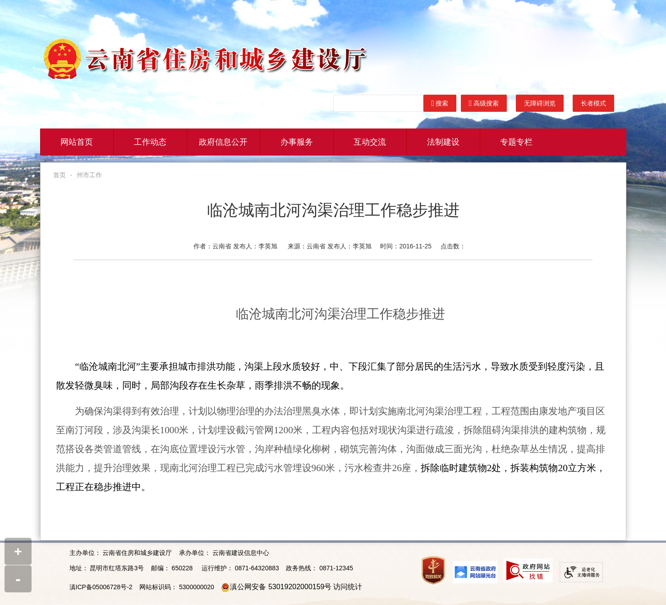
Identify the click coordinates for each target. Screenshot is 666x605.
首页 (59, 175)
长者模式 (593, 103)
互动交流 (370, 142)
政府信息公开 (223, 142)
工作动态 (150, 142)
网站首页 (76, 142)
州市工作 (89, 175)
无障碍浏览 (540, 103)
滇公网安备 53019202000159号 (280, 587)
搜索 (440, 103)
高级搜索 (484, 103)
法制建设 (443, 142)
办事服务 (296, 142)
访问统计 (347, 587)
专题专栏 (516, 142)
